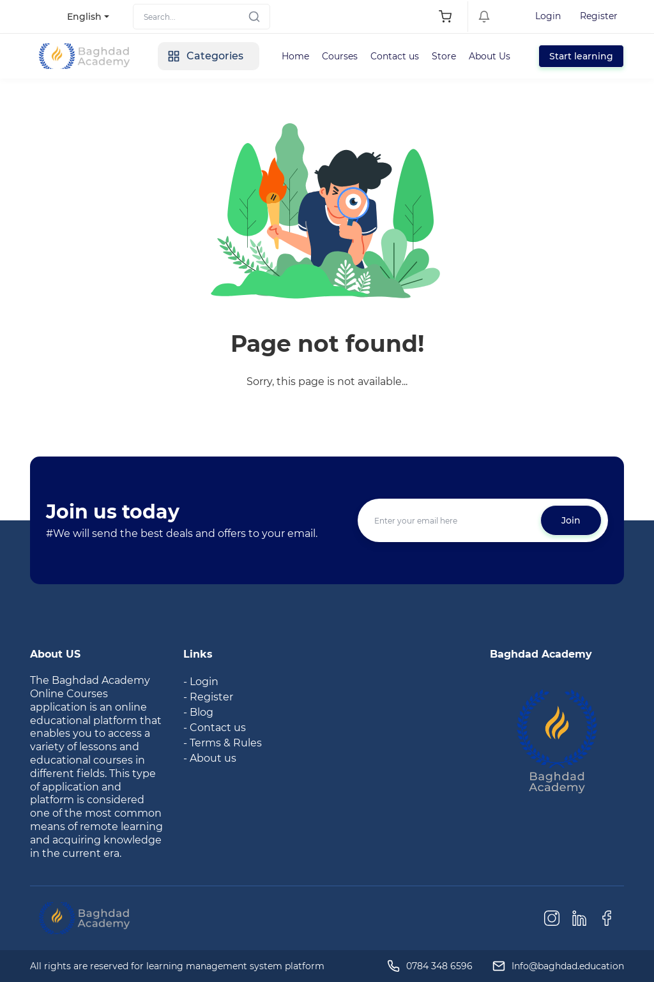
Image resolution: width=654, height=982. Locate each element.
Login (548, 16)
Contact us (394, 56)
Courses (340, 56)
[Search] (201, 16)
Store (444, 56)
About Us (489, 56)
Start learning (581, 56)
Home (295, 56)
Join (571, 520)
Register (599, 16)
